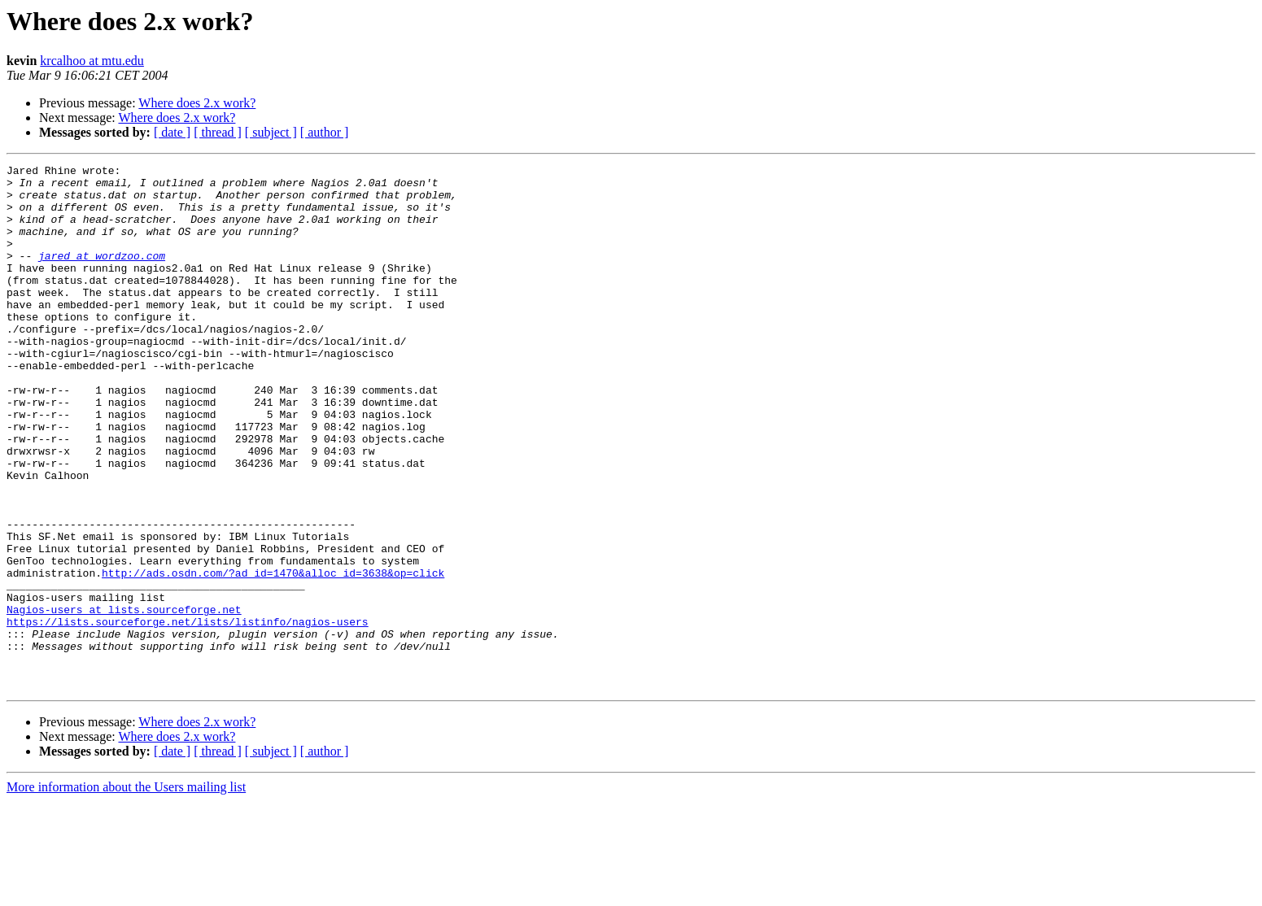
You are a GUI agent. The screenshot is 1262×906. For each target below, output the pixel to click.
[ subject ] (271, 132)
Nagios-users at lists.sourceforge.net (124, 699)
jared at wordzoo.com (101, 275)
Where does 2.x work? (196, 103)
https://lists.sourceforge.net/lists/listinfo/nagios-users (188, 714)
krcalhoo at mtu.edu (92, 61)
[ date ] (172, 132)
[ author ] (324, 132)
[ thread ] (218, 132)
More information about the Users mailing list (126, 892)
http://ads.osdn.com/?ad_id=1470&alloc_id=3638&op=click (273, 655)
